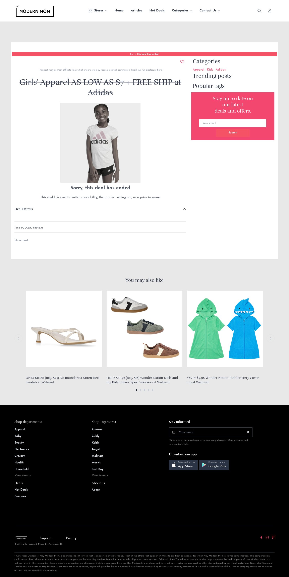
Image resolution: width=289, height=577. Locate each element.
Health (18, 462)
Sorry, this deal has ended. (144, 54)
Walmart (97, 456)
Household (21, 469)
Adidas (221, 69)
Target (96, 449)
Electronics (21, 449)
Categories (180, 10)
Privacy (71, 538)
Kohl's (96, 442)
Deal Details (23, 209)
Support (46, 538)
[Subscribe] (248, 432)
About (96, 489)
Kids (210, 69)
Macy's (96, 462)
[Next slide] (271, 338)
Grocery (19, 456)
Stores (96, 11)
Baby (17, 436)
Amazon (97, 429)
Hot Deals (157, 10)
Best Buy (97, 469)
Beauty (19, 442)
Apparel (198, 69)
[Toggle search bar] (259, 10)
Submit (232, 132)
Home (119, 10)
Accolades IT (55, 544)
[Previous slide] (18, 338)
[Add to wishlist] (182, 62)
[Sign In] (270, 10)
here (159, 70)
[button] (136, 390)
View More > (23, 475)
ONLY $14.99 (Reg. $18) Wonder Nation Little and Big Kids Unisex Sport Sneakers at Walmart (142, 380)
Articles (136, 10)
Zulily (95, 436)
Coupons (20, 496)
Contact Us (207, 10)
